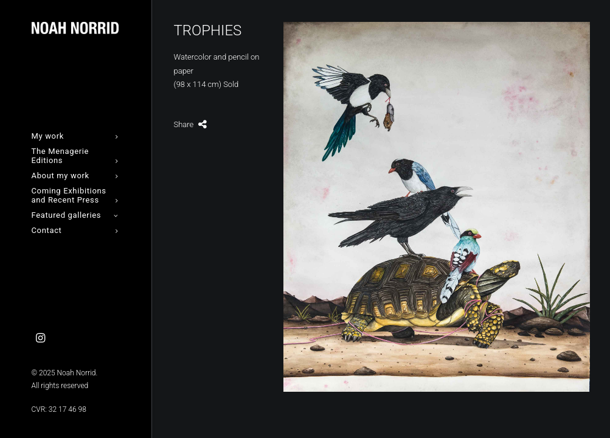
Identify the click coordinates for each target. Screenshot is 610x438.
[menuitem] (41, 338)
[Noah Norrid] (75, 28)
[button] (41, 338)
